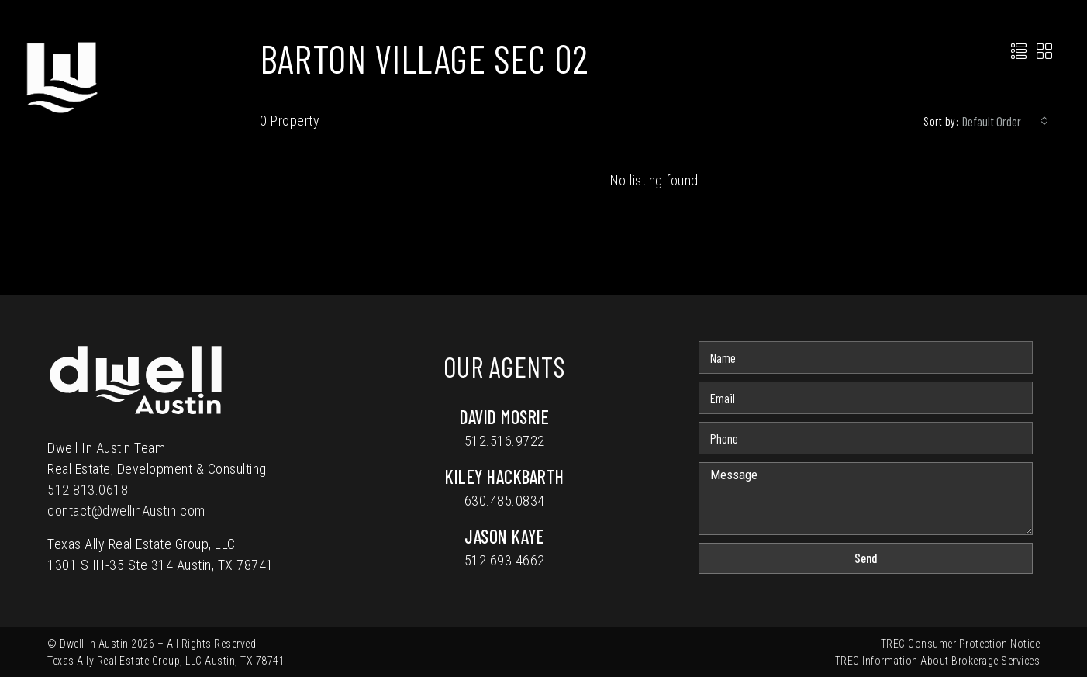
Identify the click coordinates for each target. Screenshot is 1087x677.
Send (866, 557)
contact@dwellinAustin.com (126, 511)
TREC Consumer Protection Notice (960, 643)
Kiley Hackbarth (504, 476)
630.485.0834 (504, 500)
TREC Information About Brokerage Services (937, 661)
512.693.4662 (504, 560)
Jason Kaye (504, 536)
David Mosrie (504, 417)
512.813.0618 (87, 490)
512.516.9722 (504, 441)
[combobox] (1005, 121)
